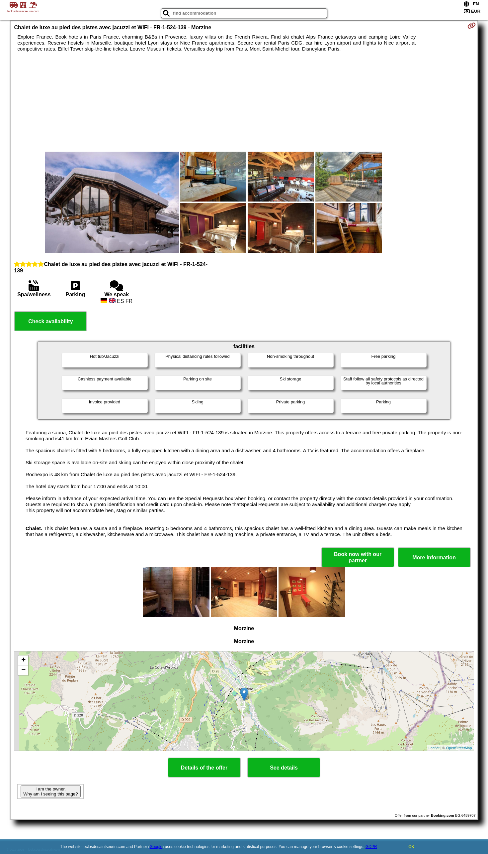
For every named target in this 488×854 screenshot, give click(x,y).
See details (284, 768)
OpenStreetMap (459, 748)
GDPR (371, 846)
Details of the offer (204, 768)
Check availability (50, 321)
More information (434, 557)
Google (156, 846)
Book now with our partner (357, 557)
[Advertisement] (244, 101)
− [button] (23, 670)
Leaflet (434, 748)
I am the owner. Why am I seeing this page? (50, 791)
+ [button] (23, 660)
